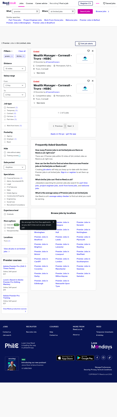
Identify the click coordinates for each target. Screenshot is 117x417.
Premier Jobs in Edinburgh (41, 282)
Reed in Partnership (103, 351)
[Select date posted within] (14, 167)
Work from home (9, 341)
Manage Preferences (103, 402)
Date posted (9, 162)
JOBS (5, 326)
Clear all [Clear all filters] (22, 51)
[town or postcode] (62, 11)
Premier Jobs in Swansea (83, 267)
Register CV (85, 3)
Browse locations (9, 348)
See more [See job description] (39, 73)
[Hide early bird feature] (53, 222)
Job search (7, 335)
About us (76, 335)
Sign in (64, 172)
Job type (8, 104)
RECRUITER (31, 326)
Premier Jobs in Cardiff (41, 260)
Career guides (55, 357)
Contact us (7, 332)
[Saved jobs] (109, 3)
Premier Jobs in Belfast (90, 20)
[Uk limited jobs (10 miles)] (20, 56)
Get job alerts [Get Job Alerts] (85, 43)
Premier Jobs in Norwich (83, 223)
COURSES (54, 326)
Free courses (54, 348)
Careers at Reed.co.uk (81, 338)
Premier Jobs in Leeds (62, 238)
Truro (7, 241)
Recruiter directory (10, 338)
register (72, 172)
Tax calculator (8, 357)
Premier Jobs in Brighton (41, 245)
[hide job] (92, 50)
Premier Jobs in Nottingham (83, 231)
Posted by (8, 132)
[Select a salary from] (14, 85)
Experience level (11, 210)
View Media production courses (15, 310)
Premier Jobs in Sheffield (83, 252)
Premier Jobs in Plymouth (83, 238)
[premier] (9, 56)
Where (45, 11)
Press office (77, 341)
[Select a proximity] (14, 68)
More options (10, 221)
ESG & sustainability (104, 370)
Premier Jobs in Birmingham (18, 23)
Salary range (9, 76)
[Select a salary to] (14, 94)
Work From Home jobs (53, 20)
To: (5, 91)
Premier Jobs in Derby (41, 274)
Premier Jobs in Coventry (41, 267)
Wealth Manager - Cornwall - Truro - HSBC (52, 57)
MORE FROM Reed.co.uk (78, 328)
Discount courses (56, 345)
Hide (6, 148)
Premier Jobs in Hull (62, 231)
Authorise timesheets (104, 338)
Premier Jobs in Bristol (41, 252)
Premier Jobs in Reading (83, 245)
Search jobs (85, 11)
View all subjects (56, 341)
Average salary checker (11, 361)
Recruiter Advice (32, 345)
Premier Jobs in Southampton (83, 260)
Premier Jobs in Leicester (62, 245)
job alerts (47, 169)
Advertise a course (57, 361)
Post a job (30, 335)
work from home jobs (68, 185)
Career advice (8, 354)
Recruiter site (31, 332)
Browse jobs (102, 11)
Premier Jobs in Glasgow (62, 223)
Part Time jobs (15, 20)
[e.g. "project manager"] (25, 11)
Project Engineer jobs (33, 20)
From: (6, 81)
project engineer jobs (49, 185)
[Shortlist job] (88, 50)
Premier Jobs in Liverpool (62, 252)
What (8, 11)
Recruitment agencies (34, 341)
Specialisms (9, 174)
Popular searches (9, 351)
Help (4, 364)
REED (98, 326)
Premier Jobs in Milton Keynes (62, 274)
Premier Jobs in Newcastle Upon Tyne (63, 283)
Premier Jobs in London (62, 260)
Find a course (55, 338)
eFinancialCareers (53, 62)
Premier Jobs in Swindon (83, 274)
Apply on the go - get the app (63, 134)
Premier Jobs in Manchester (62, 267)
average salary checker (59, 196)
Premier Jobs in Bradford (44, 23)
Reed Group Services (104, 341)
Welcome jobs (71, 20)
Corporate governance (81, 344)
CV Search (30, 338)
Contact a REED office (11, 367)
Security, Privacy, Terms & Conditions (98, 404)
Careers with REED (103, 354)
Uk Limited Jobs (23, 43)
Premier (6, 43)
